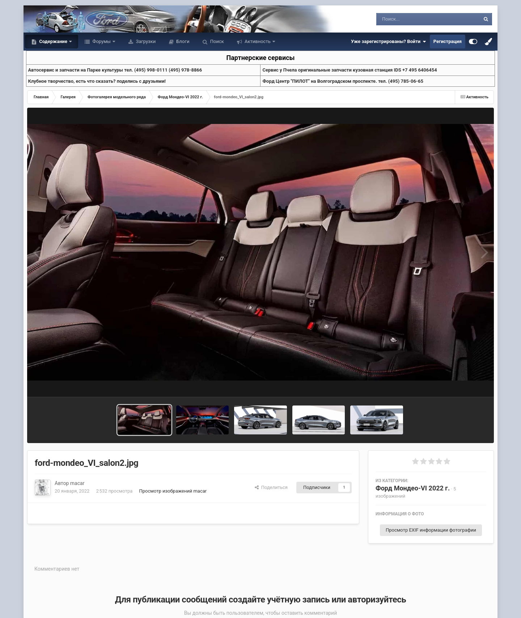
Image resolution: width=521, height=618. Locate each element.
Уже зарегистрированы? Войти (388, 41)
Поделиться (271, 487)
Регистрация (447, 41)
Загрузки (145, 41)
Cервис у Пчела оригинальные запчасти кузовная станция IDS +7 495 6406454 (349, 70)
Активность (257, 41)
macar (77, 483)
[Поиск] (414, 19)
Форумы (101, 41)
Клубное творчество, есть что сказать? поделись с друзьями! (97, 81)
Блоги (182, 41)
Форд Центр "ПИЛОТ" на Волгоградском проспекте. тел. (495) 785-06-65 (342, 81)
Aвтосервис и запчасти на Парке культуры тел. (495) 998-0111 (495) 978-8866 (115, 70)
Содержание (53, 41)
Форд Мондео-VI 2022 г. (413, 488)
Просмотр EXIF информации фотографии (431, 530)
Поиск (216, 41)
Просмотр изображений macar (173, 491)
